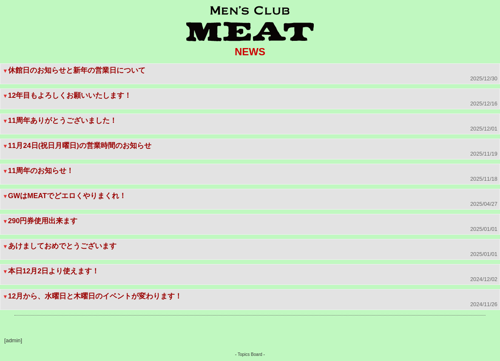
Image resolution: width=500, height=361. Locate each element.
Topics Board (250, 354)
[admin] (13, 340)
